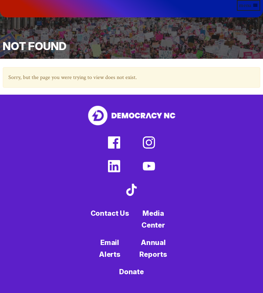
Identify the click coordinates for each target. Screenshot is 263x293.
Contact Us (110, 213)
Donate (131, 272)
